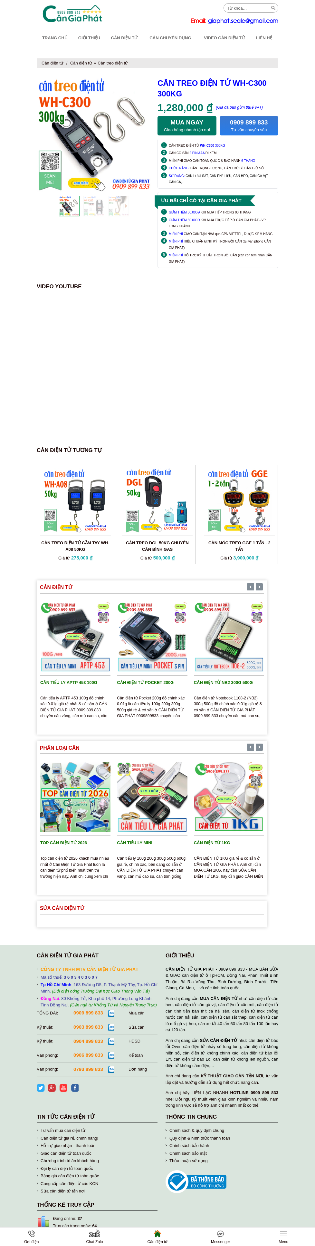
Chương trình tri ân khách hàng (70, 1160)
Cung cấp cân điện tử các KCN (69, 1183)
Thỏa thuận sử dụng (188, 1160)
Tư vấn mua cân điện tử (63, 1130)
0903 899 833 (88, 1027)
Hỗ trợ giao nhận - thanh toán (68, 1145)
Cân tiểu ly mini (134, 842)
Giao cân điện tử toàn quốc (66, 1153)
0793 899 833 (88, 1069)
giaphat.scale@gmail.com (243, 21)
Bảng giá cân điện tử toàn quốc (70, 1175)
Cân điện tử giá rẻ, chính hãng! (69, 1138)
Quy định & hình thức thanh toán (199, 1138)
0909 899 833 (88, 1012)
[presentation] (62, 206)
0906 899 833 (88, 1055)
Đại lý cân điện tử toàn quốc (67, 1168)
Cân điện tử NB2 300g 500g (223, 682)
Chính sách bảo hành (189, 1145)
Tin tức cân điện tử (66, 1117)
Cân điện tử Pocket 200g (145, 682)
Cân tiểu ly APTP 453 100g (68, 682)
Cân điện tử (52, 63)
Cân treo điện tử (113, 63)
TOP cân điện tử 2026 (63, 842)
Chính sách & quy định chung (196, 1130)
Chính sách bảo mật (188, 1153)
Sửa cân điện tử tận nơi (63, 1191)
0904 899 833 (88, 1041)
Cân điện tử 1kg (212, 842)
